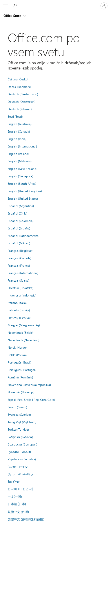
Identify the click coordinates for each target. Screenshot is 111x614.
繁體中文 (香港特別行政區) (26, 519)
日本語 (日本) (17, 504)
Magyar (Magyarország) (24, 325)
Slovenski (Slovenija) (21, 392)
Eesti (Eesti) (15, 116)
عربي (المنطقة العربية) (22, 474)
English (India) (17, 139)
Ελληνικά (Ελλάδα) (20, 437)
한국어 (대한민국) (20, 489)
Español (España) (19, 228)
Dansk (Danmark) (19, 86)
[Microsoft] (55, 3)
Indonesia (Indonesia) (22, 295)
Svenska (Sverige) (19, 414)
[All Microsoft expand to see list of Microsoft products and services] (5, 6)
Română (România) (20, 377)
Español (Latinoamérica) (23, 235)
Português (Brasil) (19, 362)
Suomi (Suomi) (17, 407)
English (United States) (23, 198)
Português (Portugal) (22, 369)
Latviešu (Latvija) (19, 310)
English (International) (22, 146)
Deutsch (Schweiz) (20, 109)
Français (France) (19, 265)
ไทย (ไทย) (14, 481)
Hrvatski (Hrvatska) (20, 288)
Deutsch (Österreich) (21, 101)
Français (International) (23, 273)
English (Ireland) (18, 153)
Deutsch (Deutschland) (23, 94)
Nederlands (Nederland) (23, 340)
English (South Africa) (22, 183)
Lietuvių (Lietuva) (19, 317)
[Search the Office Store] (15, 5)
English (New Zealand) (22, 168)
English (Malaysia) (19, 161)
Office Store (13, 15)
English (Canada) (19, 131)
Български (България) (22, 444)
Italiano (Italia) (17, 302)
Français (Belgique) (20, 250)
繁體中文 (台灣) (18, 511)
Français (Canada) (19, 258)
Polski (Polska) (17, 355)
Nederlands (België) (20, 332)
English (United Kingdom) (25, 191)
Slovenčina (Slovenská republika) (29, 384)
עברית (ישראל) (17, 466)
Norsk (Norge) (17, 347)
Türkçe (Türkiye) (18, 429)
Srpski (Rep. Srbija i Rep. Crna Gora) (31, 399)
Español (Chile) (17, 213)
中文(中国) (15, 496)
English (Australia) (19, 124)
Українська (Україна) (22, 459)
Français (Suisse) (18, 280)
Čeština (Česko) (18, 79)
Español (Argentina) (21, 206)
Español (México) (19, 243)
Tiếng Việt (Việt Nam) (22, 422)
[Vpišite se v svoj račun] (104, 6)
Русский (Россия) (19, 451)
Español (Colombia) (20, 220)
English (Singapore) (20, 176)
